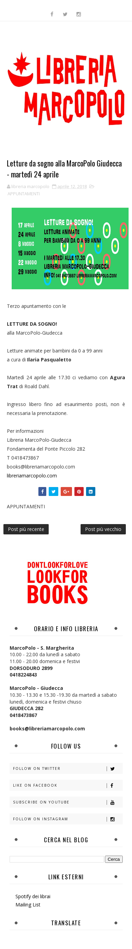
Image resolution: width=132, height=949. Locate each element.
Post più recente (26, 529)
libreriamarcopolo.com (32, 475)
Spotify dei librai (32, 896)
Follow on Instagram (67, 819)
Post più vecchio (103, 529)
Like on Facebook (67, 785)
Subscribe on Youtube (67, 802)
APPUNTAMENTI (24, 193)
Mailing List (27, 904)
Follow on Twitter (67, 768)
